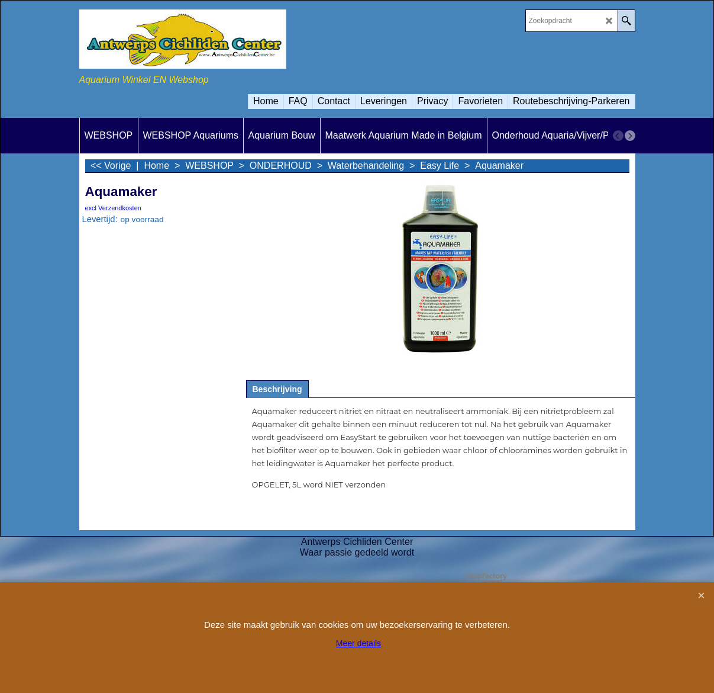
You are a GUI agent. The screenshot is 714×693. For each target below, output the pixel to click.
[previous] (618, 135)
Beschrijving (277, 389)
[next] (630, 135)
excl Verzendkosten (113, 207)
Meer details (358, 643)
